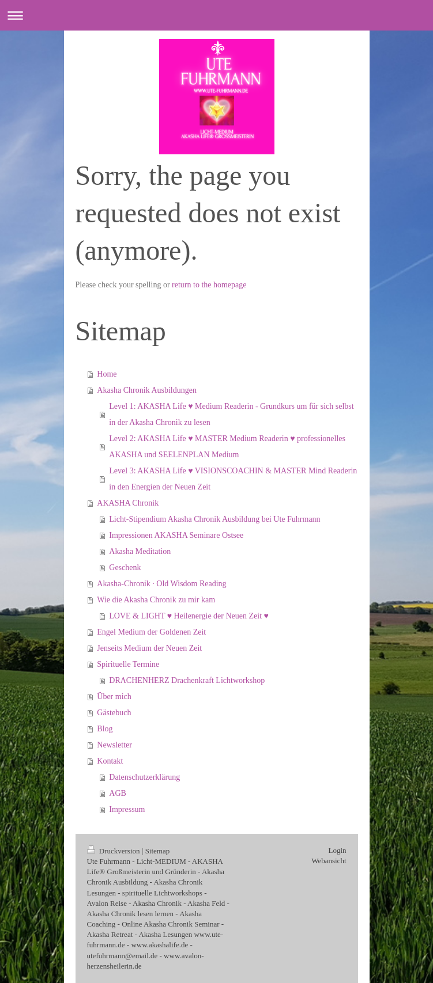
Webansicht (328, 860)
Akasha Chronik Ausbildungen (147, 390)
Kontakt (110, 761)
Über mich (114, 696)
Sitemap (157, 851)
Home (106, 374)
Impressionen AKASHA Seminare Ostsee (176, 535)
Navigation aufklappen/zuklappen (216, 15)
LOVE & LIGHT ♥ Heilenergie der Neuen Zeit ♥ (189, 616)
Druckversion (114, 851)
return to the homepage (209, 284)
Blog (104, 728)
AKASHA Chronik (128, 503)
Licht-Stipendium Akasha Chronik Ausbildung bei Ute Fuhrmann (214, 519)
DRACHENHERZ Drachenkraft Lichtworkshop (187, 680)
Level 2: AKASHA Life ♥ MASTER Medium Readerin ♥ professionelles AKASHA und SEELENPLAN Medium (227, 446)
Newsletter (114, 745)
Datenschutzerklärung (144, 777)
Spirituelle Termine (128, 664)
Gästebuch (114, 712)
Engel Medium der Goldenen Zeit (151, 632)
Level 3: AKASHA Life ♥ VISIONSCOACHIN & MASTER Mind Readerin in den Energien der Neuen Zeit (233, 478)
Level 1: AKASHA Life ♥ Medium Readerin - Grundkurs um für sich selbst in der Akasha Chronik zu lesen (231, 414)
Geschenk (125, 567)
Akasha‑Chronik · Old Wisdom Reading (161, 583)
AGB (117, 793)
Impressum (127, 809)
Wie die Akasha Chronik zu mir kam (156, 599)
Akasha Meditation (140, 551)
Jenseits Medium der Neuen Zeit (149, 648)
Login (337, 850)
